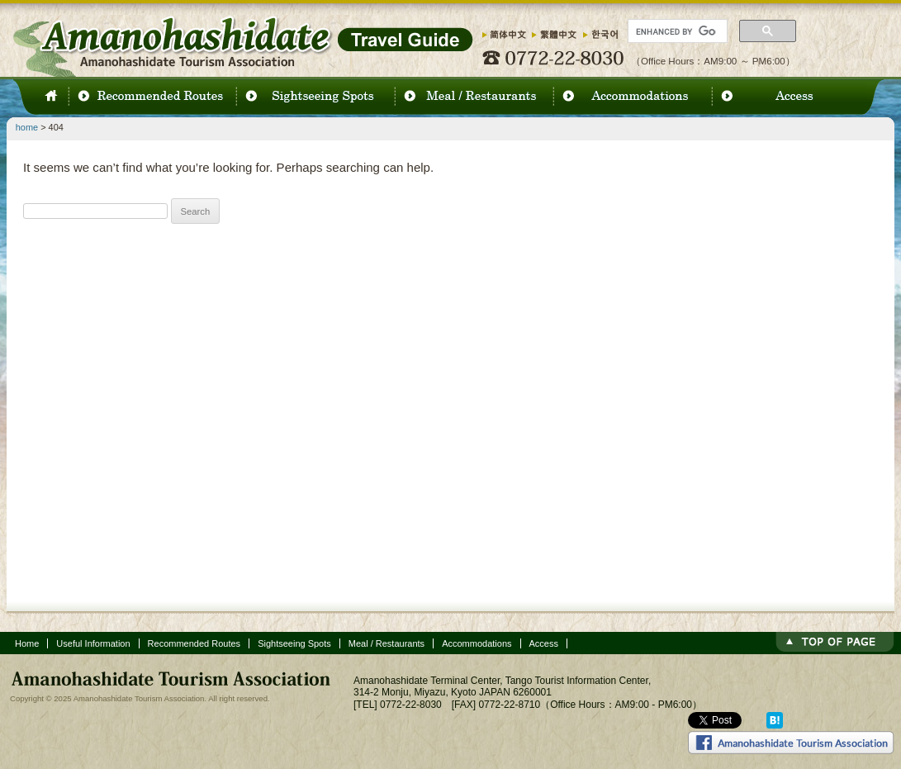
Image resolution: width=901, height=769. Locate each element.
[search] (676, 31)
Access (543, 643)
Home (27, 643)
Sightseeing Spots (294, 643)
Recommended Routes (194, 643)
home (27, 127)
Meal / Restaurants (386, 643)
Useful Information (93, 643)
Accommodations (476, 643)
